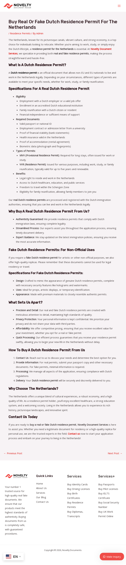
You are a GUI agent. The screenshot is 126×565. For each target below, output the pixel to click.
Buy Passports (106, 484)
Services (40, 492)
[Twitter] (105, 522)
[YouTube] (114, 522)
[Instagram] (109, 522)
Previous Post (13, 453)
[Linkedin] (118, 522)
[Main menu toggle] (119, 5)
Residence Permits (20, 33)
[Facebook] (100, 522)
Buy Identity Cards (77, 484)
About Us (41, 488)
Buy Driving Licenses (78, 489)
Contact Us (42, 501)
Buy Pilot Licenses (108, 489)
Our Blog (41, 497)
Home (39, 483)
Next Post (115, 453)
